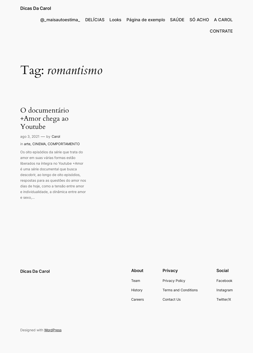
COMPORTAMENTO (64, 144)
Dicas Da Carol (35, 8)
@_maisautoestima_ (60, 19)
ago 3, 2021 (30, 136)
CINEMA (39, 144)
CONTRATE (221, 31)
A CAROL (223, 19)
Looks (115, 19)
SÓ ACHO (199, 19)
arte (27, 144)
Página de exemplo (145, 19)
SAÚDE (177, 19)
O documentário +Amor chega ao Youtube (44, 118)
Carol (56, 136)
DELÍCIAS (95, 19)
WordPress (53, 330)
